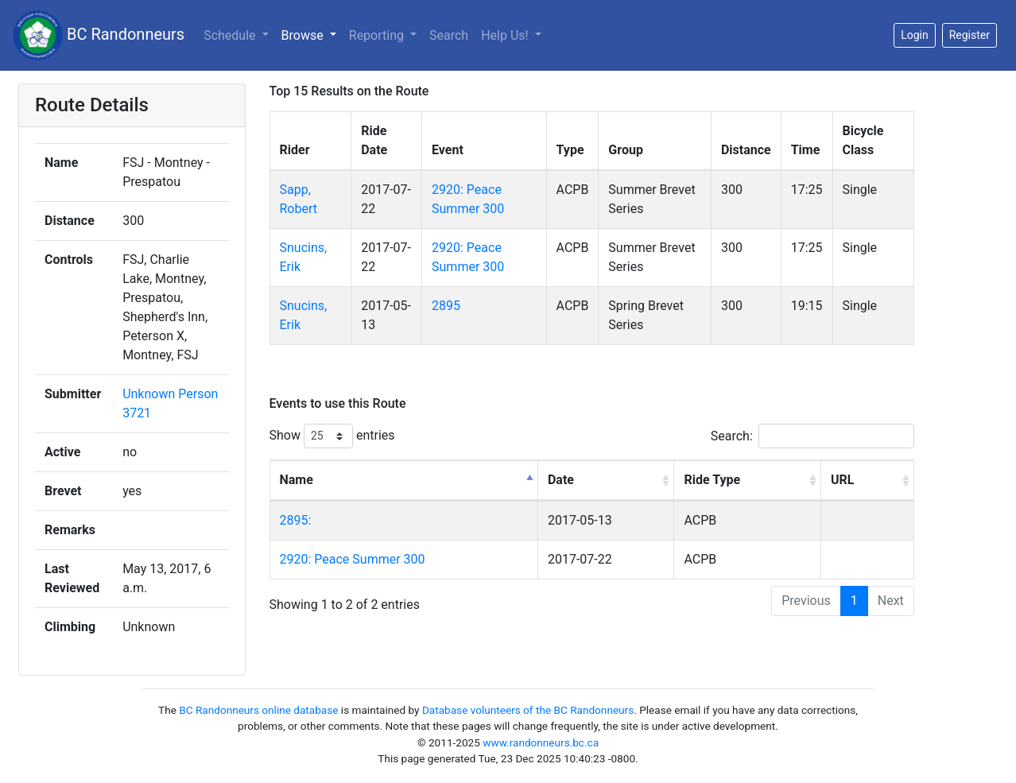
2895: (296, 520)
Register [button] (969, 35)
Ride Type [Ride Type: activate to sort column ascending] (712, 479)
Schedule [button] (231, 35)
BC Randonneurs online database (258, 710)
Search (448, 35)
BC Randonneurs (98, 35)
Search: (812, 436)
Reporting (378, 35)
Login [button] (915, 35)
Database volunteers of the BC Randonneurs (528, 710)
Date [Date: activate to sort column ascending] (561, 479)
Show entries (332, 436)
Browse (304, 35)
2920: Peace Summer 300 (352, 559)
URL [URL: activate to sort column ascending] (842, 479)
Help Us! (506, 35)
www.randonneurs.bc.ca (541, 742)
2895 (446, 305)
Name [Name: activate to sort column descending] (296, 479)
